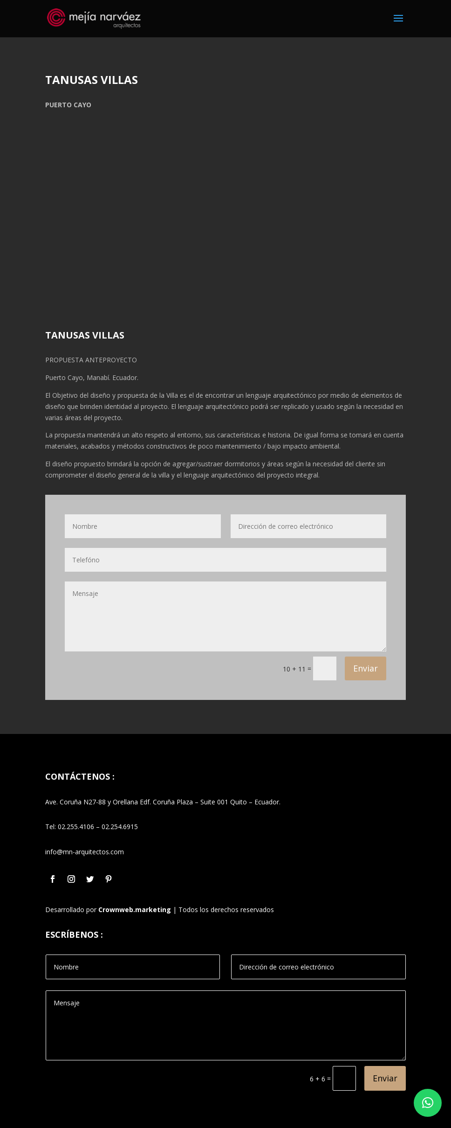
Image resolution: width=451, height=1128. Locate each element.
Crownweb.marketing (134, 909)
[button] (428, 1103)
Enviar (365, 668)
